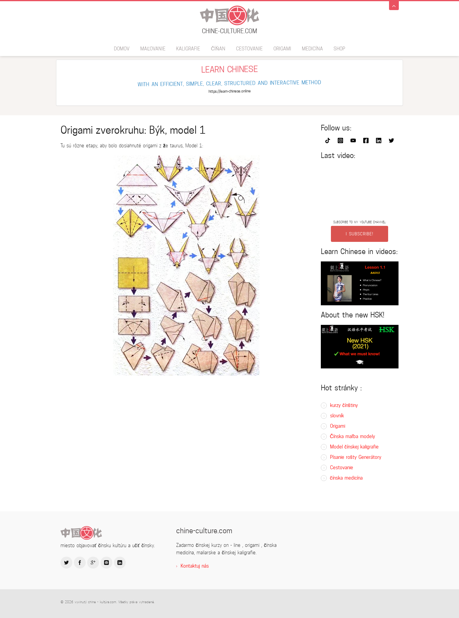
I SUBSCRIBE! (359, 233)
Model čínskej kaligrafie (354, 447)
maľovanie (152, 49)
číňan (218, 49)
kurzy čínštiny (344, 405)
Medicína (312, 49)
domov (122, 49)
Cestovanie (249, 49)
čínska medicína (346, 478)
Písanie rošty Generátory (355, 457)
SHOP (339, 49)
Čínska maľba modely (352, 436)
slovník (337, 416)
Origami (282, 49)
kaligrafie (188, 49)
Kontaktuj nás (195, 566)
